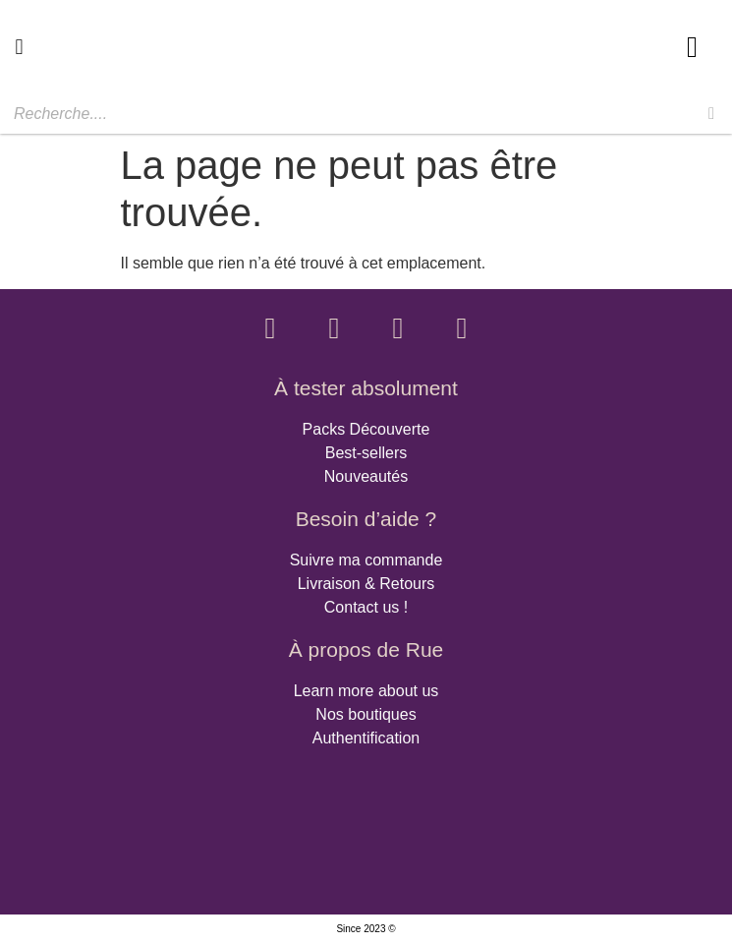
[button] (19, 46)
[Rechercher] (711, 114)
